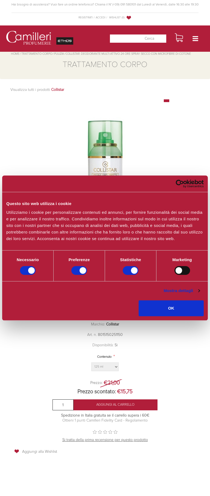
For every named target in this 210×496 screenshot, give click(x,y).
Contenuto (104, 357)
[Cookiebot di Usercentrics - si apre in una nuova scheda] (180, 184)
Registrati (85, 17)
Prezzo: (96, 383)
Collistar (112, 324)
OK (171, 308)
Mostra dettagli (178, 290)
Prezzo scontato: (96, 391)
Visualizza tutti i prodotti (37, 90)
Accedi (100, 17)
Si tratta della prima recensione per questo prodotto (105, 440)
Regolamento (136, 420)
